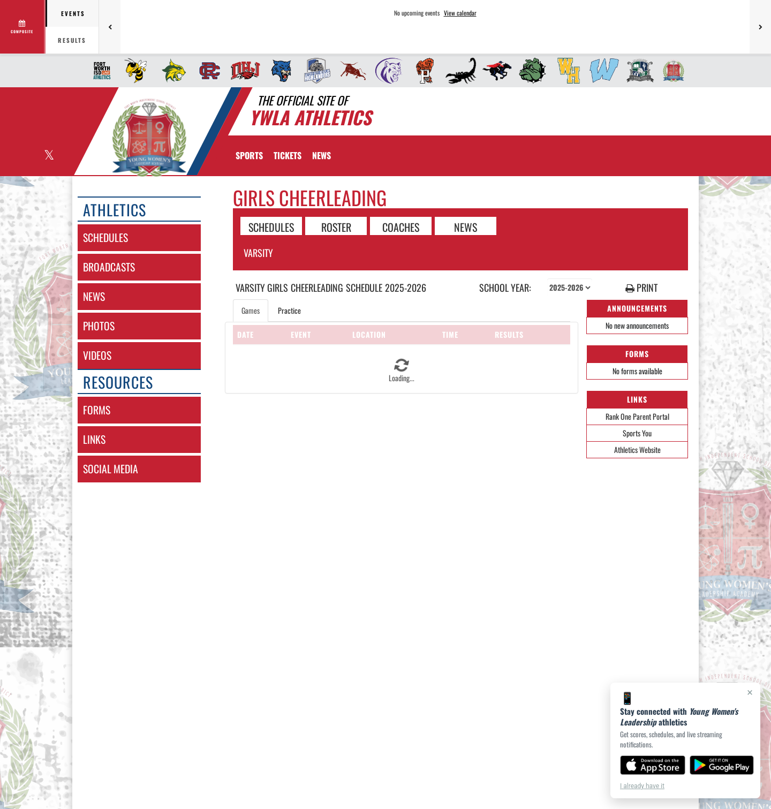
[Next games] (760, 27)
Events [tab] (73, 13)
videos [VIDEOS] (97, 355)
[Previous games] (109, 27)
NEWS (465, 226)
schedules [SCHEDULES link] (105, 237)
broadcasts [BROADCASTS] (109, 267)
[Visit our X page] (48, 156)
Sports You (637, 432)
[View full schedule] (23, 27)
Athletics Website (637, 449)
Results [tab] (72, 40)
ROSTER (336, 226)
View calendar (460, 13)
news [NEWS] (94, 296)
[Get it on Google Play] (722, 765)
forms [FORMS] (96, 410)
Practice (289, 310)
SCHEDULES (271, 226)
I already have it (642, 786)
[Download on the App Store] (652, 765)
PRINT (641, 287)
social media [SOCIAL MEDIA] (110, 469)
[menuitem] (99, 71)
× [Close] (750, 692)
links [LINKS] (94, 439)
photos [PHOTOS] (99, 326)
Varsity (258, 253)
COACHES (400, 226)
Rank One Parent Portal (637, 416)
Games (250, 310)
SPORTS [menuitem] (249, 155)
